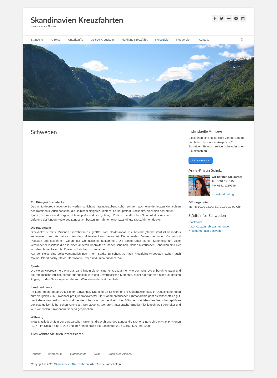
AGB (97, 353)
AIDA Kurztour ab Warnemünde (209, 226)
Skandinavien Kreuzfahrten (77, 20)
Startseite (37, 39)
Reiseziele (162, 39)
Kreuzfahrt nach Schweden (206, 230)
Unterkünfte (75, 39)
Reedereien (183, 39)
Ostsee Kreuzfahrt (102, 39)
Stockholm (195, 221)
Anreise (55, 39)
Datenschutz (78, 353)
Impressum (55, 353)
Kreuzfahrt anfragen (224, 193)
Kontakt (204, 39)
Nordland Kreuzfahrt (135, 39)
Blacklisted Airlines (120, 353)
